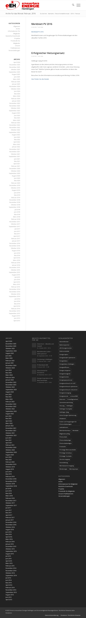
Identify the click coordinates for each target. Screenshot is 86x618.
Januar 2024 (16, 101)
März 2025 (16, 79)
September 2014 (14, 296)
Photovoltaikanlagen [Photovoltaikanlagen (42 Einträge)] (65, 443)
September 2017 (14, 226)
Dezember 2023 (14, 103)
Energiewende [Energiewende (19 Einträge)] (63, 396)
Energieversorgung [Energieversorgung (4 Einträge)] (65, 393)
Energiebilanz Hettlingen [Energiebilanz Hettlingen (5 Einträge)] (66, 364)
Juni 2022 (17, 137)
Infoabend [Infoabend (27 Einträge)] (62, 418)
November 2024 (14, 86)
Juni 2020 (17, 178)
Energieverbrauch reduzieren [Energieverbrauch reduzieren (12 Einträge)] (68, 390)
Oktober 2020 (15, 171)
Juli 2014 (17, 299)
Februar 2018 (15, 219)
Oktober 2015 (15, 270)
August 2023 (16, 113)
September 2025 (14, 72)
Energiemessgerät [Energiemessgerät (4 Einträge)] (64, 374)
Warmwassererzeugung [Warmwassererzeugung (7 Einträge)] (66, 466)
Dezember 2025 (14, 65)
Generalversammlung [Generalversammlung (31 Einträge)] (66, 402)
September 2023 (14, 111)
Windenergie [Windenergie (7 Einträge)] (63, 469)
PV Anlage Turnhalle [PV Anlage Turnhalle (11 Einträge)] (65, 456)
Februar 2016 (15, 263)
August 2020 (16, 176)
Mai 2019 (17, 195)
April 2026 (17, 62)
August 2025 (16, 74)
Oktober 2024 (15, 89)
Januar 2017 (16, 241)
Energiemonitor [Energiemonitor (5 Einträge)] (64, 377)
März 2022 (16, 144)
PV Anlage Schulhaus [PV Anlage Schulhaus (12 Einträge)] (65, 453)
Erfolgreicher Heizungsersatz (47, 53)
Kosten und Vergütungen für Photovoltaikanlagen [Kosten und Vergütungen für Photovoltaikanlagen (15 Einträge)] (68, 423)
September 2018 (14, 207)
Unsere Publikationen (65, 494)
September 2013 (14, 313)
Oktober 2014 (15, 294)
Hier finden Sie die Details (40, 79)
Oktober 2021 (15, 154)
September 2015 (14, 272)
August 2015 (16, 275)
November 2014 (14, 292)
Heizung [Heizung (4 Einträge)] (61, 406)
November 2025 (14, 67)
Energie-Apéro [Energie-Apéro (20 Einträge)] (63, 354)
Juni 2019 (17, 193)
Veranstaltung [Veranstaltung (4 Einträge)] (63, 462)
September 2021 (14, 156)
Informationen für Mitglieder (68, 484)
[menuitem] (72, 5)
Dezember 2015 (14, 267)
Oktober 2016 (15, 248)
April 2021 (17, 164)
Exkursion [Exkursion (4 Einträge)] (62, 399)
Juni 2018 (17, 212)
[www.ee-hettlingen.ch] (22, 5)
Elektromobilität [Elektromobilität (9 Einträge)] (64, 351)
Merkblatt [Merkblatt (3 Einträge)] (75, 430)
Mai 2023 (17, 118)
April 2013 (17, 321)
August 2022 (16, 135)
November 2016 (14, 246)
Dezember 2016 (14, 243)
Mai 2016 (17, 255)
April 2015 (17, 282)
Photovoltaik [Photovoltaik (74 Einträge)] (63, 437)
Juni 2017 (17, 231)
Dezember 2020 (14, 168)
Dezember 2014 (14, 289)
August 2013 (16, 316)
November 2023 (14, 106)
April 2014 (17, 306)
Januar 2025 (16, 84)
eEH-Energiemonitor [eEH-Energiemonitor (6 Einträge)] (65, 348)
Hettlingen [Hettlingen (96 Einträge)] (70, 406)
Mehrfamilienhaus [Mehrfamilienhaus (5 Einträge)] (64, 430)
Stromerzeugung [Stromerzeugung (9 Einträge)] (64, 459)
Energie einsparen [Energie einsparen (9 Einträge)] (64, 370)
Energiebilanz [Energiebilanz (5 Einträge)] (63, 361)
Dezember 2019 (14, 185)
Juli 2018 (17, 210)
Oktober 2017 (15, 224)
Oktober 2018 (15, 205)
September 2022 (14, 132)
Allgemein (16, 26)
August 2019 (16, 190)
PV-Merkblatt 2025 (42, 365)
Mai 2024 (17, 94)
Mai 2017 (17, 234)
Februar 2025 (15, 82)
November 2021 (14, 152)
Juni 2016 (17, 253)
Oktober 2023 (15, 108)
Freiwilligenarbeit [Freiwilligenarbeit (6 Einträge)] (72, 399)
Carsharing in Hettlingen (44, 359)
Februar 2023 (15, 123)
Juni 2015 (17, 279)
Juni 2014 (17, 301)
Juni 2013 (17, 318)
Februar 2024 (15, 99)
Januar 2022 (16, 147)
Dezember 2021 (14, 149)
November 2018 (14, 202)
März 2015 (16, 284)
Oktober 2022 (15, 130)
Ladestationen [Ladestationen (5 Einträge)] (63, 427)
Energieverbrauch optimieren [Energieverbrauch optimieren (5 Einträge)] (68, 386)
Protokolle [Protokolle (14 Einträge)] (62, 446)
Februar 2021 (15, 166)
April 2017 (17, 236)
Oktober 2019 (15, 188)
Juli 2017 (17, 229)
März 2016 (16, 260)
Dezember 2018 (14, 200)
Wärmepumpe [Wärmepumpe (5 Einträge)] (73, 469)
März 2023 (16, 120)
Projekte (17, 38)
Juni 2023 (17, 115)
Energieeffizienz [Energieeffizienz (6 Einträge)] (64, 367)
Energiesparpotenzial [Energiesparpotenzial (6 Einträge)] (65, 380)
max (42, 27)
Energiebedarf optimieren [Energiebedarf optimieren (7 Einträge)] (67, 357)
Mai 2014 (17, 304)
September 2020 (14, 173)
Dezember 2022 (14, 125)
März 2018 (16, 217)
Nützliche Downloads (13, 36)
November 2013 (14, 311)
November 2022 (14, 127)
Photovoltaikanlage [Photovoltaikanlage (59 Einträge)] (65, 440)
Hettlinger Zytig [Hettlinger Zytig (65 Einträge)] (64, 412)
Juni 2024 (17, 91)
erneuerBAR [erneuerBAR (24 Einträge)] (74, 396)
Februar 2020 (15, 183)
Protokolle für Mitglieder (66, 491)
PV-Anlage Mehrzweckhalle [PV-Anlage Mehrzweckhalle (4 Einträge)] (67, 450)
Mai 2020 (17, 180)
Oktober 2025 (15, 69)
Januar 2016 (16, 265)
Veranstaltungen (14, 50)
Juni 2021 (17, 159)
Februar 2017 (15, 238)
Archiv (35, 27)
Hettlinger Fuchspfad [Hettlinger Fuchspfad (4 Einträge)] (65, 409)
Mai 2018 (17, 214)
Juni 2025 (17, 77)
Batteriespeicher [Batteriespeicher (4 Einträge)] (64, 345)
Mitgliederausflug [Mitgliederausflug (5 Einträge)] (64, 434)
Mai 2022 (17, 140)
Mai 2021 (17, 161)
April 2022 (17, 142)
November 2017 (14, 222)
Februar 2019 (15, 198)
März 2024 (16, 96)
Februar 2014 (15, 309)
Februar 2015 (15, 287)
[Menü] (77, 5)
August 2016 (16, 251)
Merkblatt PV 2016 (41, 24)
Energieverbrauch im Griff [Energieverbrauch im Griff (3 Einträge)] (67, 383)
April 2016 (17, 258)
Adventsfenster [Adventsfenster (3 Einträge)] (64, 341)
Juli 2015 (17, 277)
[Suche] (72, 5)
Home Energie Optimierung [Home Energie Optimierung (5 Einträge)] (67, 415)
